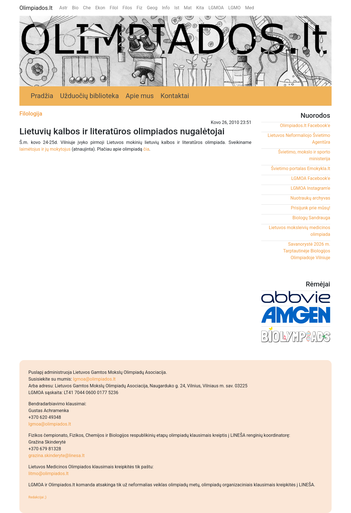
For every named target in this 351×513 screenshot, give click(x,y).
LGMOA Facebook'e (310, 178)
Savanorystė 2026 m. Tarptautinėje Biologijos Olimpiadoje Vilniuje (306, 250)
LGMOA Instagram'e (310, 188)
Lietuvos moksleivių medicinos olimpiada (299, 231)
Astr (63, 7)
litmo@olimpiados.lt (48, 473)
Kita (200, 7)
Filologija (30, 113)
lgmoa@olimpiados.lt (94, 379)
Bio (75, 7)
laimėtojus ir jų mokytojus (45, 149)
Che (87, 7)
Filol (114, 7)
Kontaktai (175, 96)
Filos (127, 7)
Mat (188, 7)
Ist (176, 7)
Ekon (100, 7)
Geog (152, 7)
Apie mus (139, 96)
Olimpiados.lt (36, 7)
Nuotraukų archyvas (310, 198)
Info (166, 7)
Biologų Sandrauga (311, 217)
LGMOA (216, 7)
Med (249, 7)
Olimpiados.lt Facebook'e (305, 125)
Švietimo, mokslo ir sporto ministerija (304, 155)
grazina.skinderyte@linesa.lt (56, 455)
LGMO (234, 7)
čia (146, 149)
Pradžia (42, 96)
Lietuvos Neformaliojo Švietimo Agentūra (298, 139)
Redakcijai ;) (37, 497)
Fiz (140, 7)
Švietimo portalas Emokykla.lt (300, 168)
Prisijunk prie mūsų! (310, 208)
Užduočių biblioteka (89, 96)
